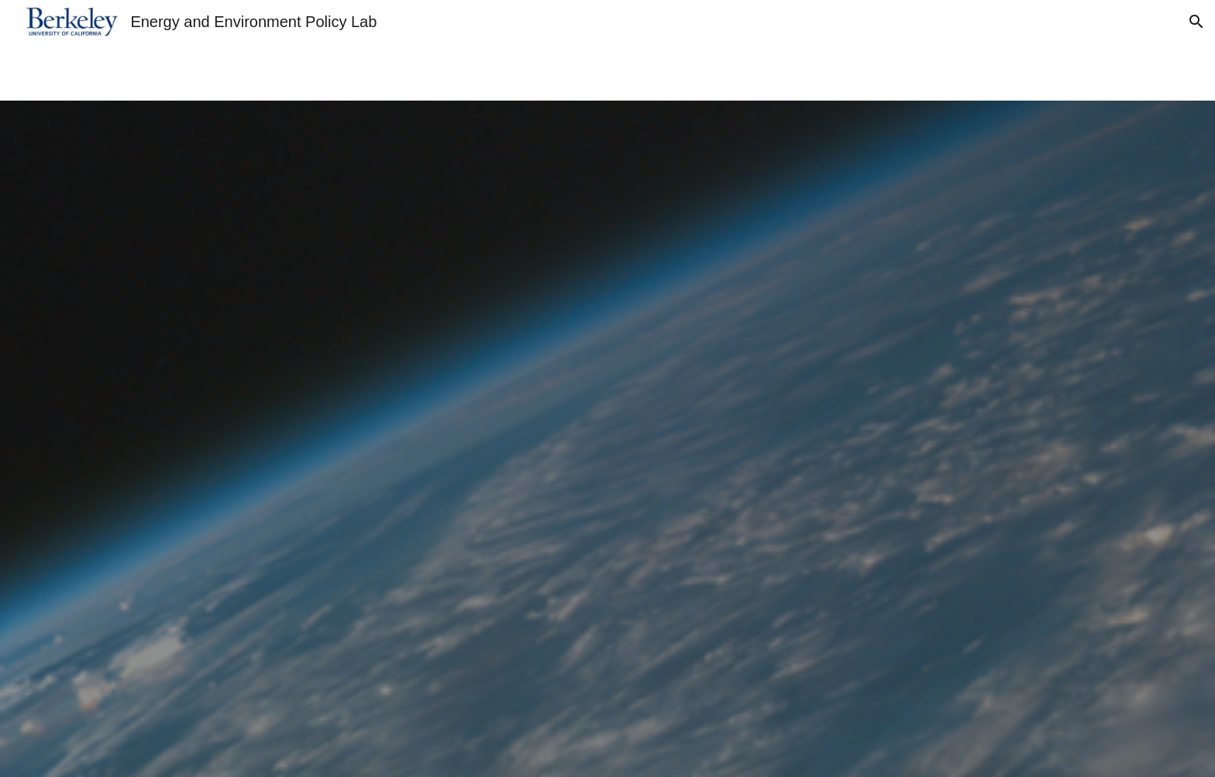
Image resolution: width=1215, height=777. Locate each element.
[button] (1196, 21)
